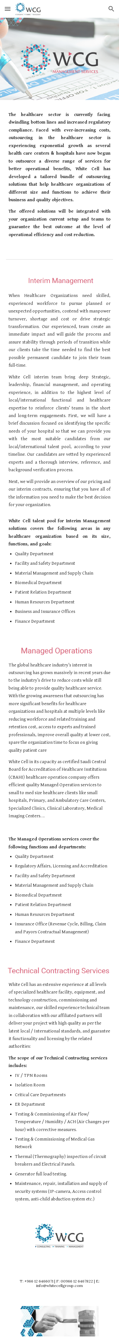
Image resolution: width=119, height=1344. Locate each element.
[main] (59, 174)
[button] (7, 8)
